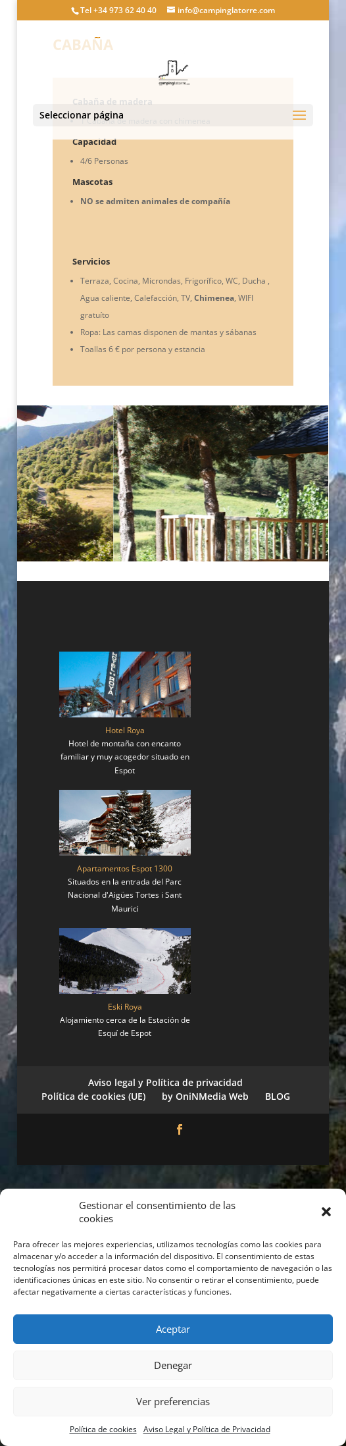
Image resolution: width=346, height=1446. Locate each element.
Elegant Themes (145, 1148)
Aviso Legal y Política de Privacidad (206, 1429)
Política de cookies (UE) (93, 1096)
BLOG (277, 1096)
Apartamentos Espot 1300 (124, 868)
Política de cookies (103, 1429)
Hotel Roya (125, 730)
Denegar (173, 1365)
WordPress (253, 1148)
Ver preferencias (173, 1401)
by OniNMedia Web (205, 1096)
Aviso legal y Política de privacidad (165, 1082)
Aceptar (173, 1328)
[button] (326, 1211)
